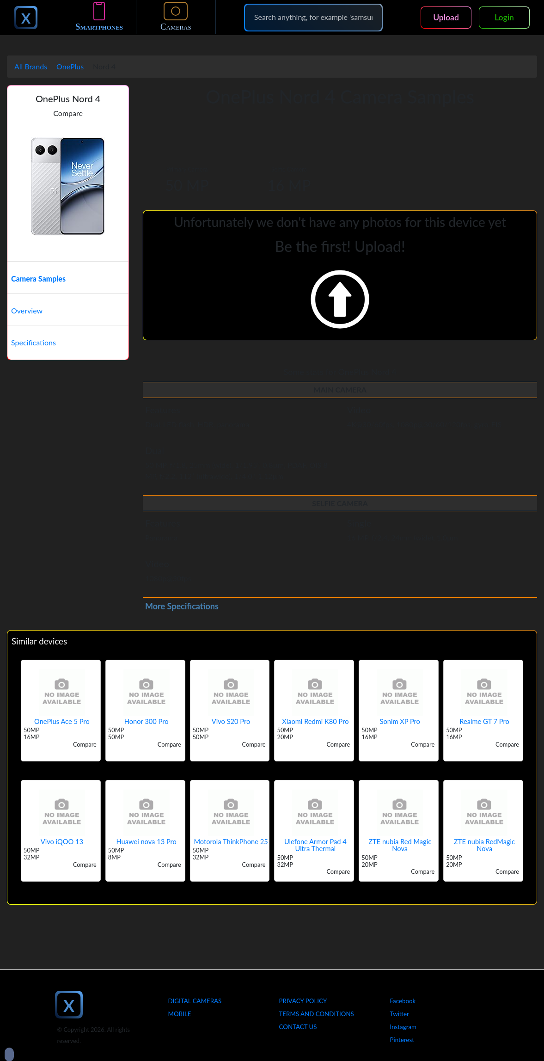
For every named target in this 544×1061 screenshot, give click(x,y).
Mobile (179, 1014)
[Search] (313, 17)
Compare (68, 113)
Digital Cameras (195, 1001)
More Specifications (182, 606)
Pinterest (402, 1039)
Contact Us (298, 1026)
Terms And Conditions (316, 1014)
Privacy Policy (303, 1001)
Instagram (403, 1026)
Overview (27, 310)
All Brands (30, 66)
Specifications (33, 342)
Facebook (403, 1001)
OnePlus (70, 66)
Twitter (399, 1014)
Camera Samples (38, 278)
